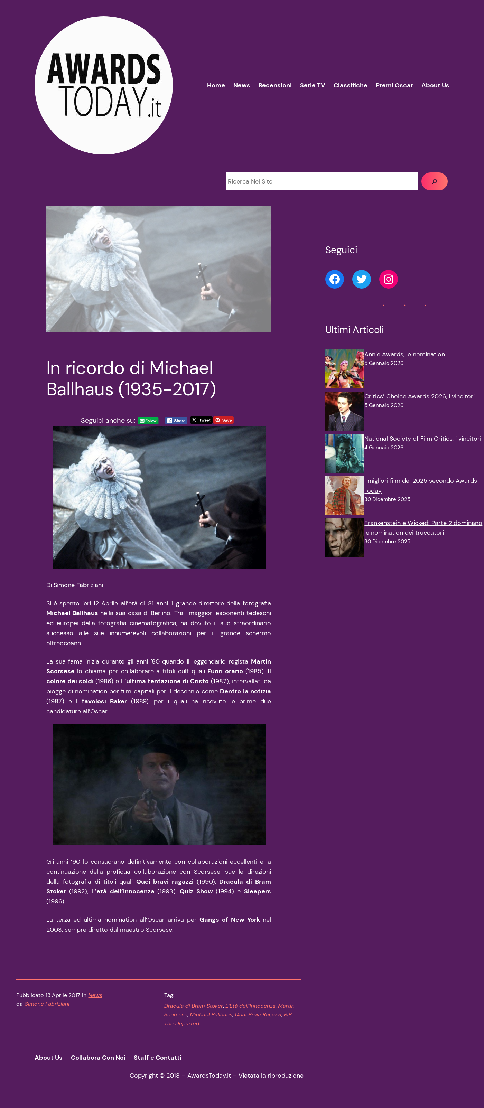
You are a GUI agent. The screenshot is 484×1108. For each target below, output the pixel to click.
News (95, 995)
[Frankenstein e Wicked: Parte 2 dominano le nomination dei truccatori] (344, 539)
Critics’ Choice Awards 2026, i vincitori (419, 396)
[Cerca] (434, 181)
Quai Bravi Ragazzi (258, 1014)
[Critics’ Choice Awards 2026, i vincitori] (344, 413)
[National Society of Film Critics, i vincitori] (344, 455)
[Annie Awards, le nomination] (344, 370)
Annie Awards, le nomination (404, 354)
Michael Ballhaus (211, 1014)
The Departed (181, 1023)
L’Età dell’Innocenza (250, 1006)
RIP (288, 1014)
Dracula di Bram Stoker (193, 1006)
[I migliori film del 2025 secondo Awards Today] (344, 497)
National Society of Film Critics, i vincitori (422, 438)
